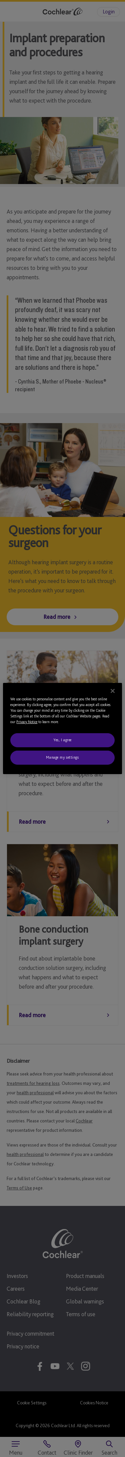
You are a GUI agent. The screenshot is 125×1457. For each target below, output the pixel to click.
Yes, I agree (62, 740)
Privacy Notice (26, 721)
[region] (62, 728)
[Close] (112, 691)
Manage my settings (62, 757)
